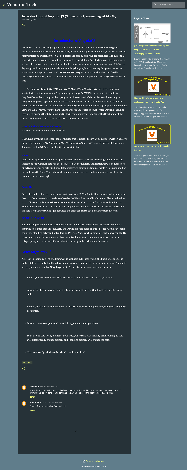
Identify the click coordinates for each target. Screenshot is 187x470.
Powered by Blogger (93, 461)
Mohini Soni (35, 402)
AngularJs (27, 362)
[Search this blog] (171, 5)
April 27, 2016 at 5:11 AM (49, 387)
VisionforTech (21, 4)
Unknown (34, 386)
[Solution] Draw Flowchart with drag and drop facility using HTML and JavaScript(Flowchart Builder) (151, 50)
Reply (32, 397)
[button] (23, 25)
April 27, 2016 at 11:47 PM (52, 402)
